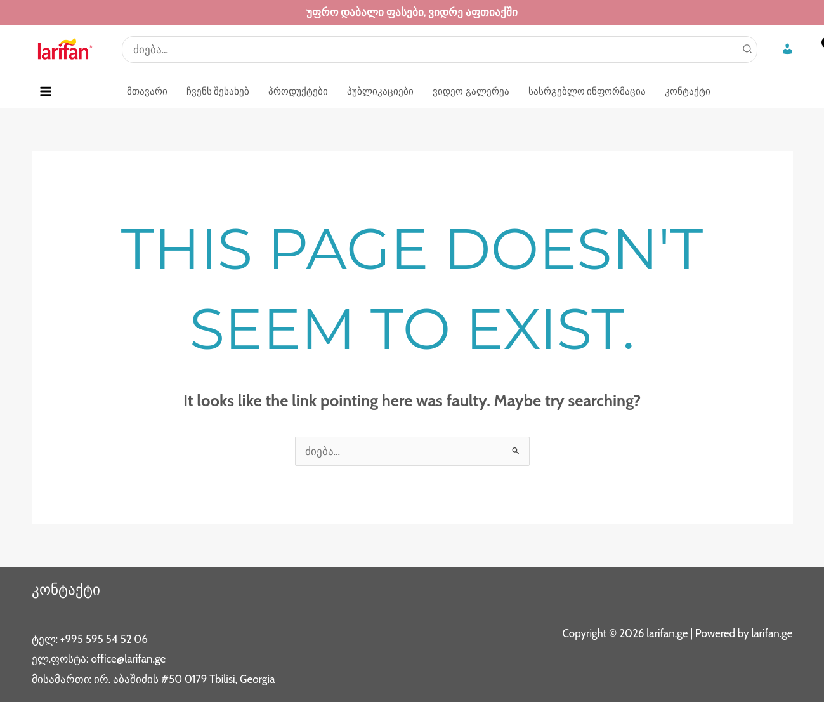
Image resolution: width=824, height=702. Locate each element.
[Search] (748, 49)
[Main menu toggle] (46, 91)
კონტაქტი (67, 589)
